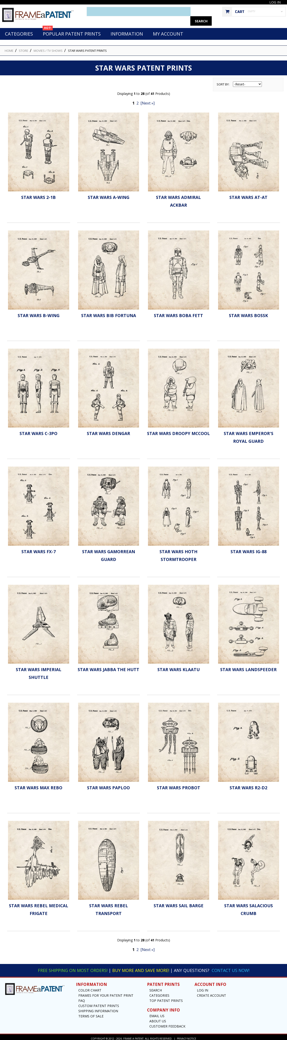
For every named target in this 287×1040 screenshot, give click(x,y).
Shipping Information (98, 1008)
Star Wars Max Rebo (38, 785)
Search (155, 987)
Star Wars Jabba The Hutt (108, 667)
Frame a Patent (133, 1036)
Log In (275, 2)
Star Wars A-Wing (108, 195)
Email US (156, 1013)
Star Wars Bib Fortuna (108, 313)
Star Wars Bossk (248, 313)
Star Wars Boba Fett (178, 313)
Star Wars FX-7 (38, 549)
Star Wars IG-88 (249, 549)
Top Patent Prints (166, 998)
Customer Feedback (167, 1023)
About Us (157, 1018)
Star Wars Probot (178, 785)
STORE (23, 48)
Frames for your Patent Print (105, 993)
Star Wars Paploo (108, 785)
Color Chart (89, 987)
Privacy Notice (187, 1036)
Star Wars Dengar (108, 431)
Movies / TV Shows (48, 48)
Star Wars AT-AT (248, 195)
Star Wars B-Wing (39, 313)
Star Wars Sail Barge (178, 903)
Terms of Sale (91, 1013)
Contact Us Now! (230, 968)
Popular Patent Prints (72, 29)
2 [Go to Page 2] (137, 100)
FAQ (81, 998)
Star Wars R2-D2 (248, 785)
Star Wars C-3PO (39, 431)
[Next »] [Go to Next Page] (147, 100)
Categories (19, 31)
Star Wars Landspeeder (248, 667)
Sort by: (223, 82)
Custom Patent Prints (98, 1003)
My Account (168, 31)
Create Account (211, 993)
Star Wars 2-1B (38, 195)
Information (127, 31)
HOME (9, 48)
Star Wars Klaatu (178, 667)
